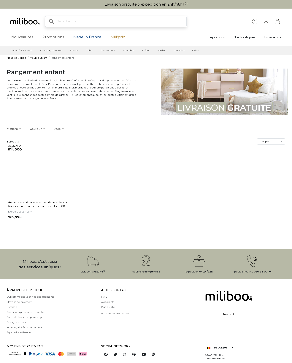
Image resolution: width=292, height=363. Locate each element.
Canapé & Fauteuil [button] (22, 50)
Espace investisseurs (19, 332)
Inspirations (216, 37)
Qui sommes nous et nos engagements (30, 296)
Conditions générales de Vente (25, 312)
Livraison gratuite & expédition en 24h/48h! (146, 4)
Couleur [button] (36, 129)
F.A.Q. (104, 296)
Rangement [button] (108, 50)
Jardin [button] (161, 50)
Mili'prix (117, 37)
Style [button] (57, 129)
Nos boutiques (244, 37)
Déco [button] (195, 50)
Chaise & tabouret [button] (51, 50)
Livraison (12, 307)
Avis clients (107, 302)
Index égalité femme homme (24, 327)
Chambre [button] (128, 50)
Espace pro (272, 37)
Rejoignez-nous (16, 322)
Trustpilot (228, 314)
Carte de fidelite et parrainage (25, 317)
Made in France (87, 37)
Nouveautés (22, 37)
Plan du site (108, 307)
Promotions (53, 37)
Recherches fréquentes (115, 313)
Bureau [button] (74, 50)
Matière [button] (13, 129)
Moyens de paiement (19, 302)
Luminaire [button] (179, 50)
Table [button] (89, 50)
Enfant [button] (146, 50)
